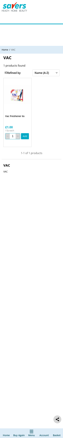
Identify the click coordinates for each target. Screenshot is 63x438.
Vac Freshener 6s (15, 116)
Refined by (12, 73)
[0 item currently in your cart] (57, 433)
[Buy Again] (19, 433)
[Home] (6, 433)
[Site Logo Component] (17, 8)
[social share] (57, 419)
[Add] (25, 136)
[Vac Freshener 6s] (17, 95)
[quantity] (13, 136)
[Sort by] (46, 72)
